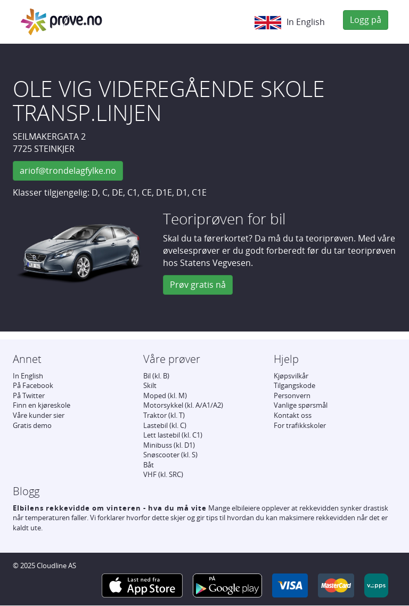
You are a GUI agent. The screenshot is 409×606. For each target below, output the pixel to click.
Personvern (292, 395)
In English (290, 22)
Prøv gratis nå (198, 284)
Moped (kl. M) (165, 395)
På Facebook (33, 385)
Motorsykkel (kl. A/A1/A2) (183, 405)
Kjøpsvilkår (291, 376)
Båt (148, 465)
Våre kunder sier (38, 415)
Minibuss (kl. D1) (169, 445)
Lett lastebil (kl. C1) (172, 435)
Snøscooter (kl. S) (170, 454)
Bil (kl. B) (156, 376)
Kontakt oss (293, 415)
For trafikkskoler (300, 425)
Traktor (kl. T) (164, 415)
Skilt (150, 385)
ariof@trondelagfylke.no (68, 170)
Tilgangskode (294, 385)
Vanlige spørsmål (301, 405)
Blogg (26, 491)
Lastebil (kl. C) (164, 425)
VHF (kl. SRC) (163, 474)
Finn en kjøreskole (41, 405)
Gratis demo (32, 425)
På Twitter (29, 395)
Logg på (365, 20)
